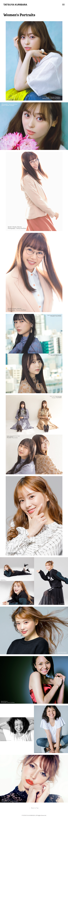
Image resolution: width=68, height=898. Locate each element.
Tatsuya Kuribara (15, 4)
